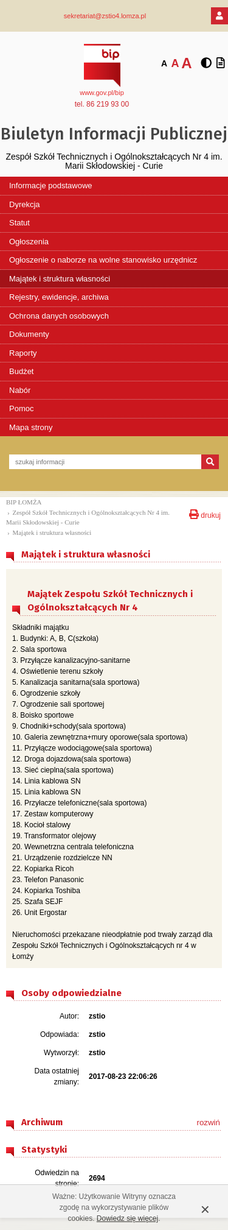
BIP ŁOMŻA (24, 502)
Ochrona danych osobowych (59, 315)
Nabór (19, 390)
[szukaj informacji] (105, 461)
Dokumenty (29, 334)
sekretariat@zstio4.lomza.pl (105, 15)
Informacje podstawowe (50, 185)
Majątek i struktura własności (59, 278)
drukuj (205, 513)
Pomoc (21, 408)
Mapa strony (31, 427)
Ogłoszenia (29, 241)
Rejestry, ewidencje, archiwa (59, 297)
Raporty (23, 353)
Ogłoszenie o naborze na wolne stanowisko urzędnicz (103, 259)
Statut (19, 222)
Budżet (21, 371)
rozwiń (208, 1122)
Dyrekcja (24, 204)
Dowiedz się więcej (127, 1218)
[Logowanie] (219, 15)
